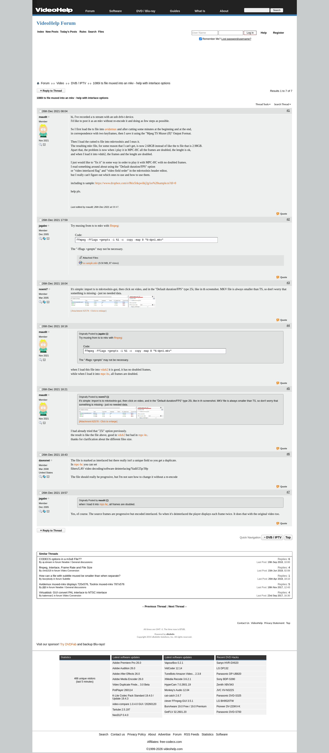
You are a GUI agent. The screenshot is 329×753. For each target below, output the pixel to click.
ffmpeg (114, 225)
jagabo (43, 225)
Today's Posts (68, 31)
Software (115, 11)
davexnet (44, 460)
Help (264, 32)
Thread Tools (262, 104)
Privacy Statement (274, 623)
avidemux (110, 129)
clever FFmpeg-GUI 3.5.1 (179, 700)
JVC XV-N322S (225, 690)
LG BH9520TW (225, 700)
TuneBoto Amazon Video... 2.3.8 (183, 673)
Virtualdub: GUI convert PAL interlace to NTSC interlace (73, 592)
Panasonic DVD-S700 (229, 711)
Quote (282, 214)
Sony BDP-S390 (226, 679)
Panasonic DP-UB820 (229, 673)
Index (40, 31)
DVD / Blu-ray (145, 11)
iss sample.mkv (90, 263)
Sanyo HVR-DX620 (227, 662)
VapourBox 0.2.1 (174, 662)
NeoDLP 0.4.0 (120, 715)
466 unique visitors (84, 678)
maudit (43, 117)
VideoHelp (257, 623)
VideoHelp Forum (56, 23)
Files (101, 31)
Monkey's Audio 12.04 (177, 690)
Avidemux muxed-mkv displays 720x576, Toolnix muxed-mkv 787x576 (81, 584)
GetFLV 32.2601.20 (176, 711)
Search (92, 31)
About (224, 11)
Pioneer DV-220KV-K (228, 706)
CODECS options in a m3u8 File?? (60, 559)
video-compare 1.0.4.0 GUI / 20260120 (134, 704)
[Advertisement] (165, 62)
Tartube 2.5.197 (121, 709)
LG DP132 (223, 668)
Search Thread (281, 104)
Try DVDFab (68, 644)
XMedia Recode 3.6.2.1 (178, 679)
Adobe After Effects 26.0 (126, 673)
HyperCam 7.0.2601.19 (178, 684)
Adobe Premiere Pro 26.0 (127, 662)
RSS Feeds (191, 734)
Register (278, 32)
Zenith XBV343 (225, 684)
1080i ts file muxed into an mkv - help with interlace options (131, 83)
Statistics (207, 734)
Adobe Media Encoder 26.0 (128, 679)
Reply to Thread (51, 90)
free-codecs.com (171, 741)
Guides (175, 11)
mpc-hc (104, 373)
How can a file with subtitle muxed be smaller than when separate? (79, 575)
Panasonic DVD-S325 (229, 695)
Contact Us (243, 623)
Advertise (164, 734)
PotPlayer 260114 (123, 690)
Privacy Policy (136, 734)
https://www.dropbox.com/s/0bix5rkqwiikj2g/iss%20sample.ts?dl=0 (135, 183)
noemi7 (43, 289)
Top (288, 537)
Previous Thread (155, 606)
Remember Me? (210, 38)
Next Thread (176, 606)
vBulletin (170, 634)
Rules (83, 31)
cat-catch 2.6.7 (173, 695)
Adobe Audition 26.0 (124, 668)
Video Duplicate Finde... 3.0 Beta (131, 684)
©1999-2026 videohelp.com (164, 749)
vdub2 (104, 369)
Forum (90, 11)
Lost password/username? (236, 38)
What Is (200, 11)
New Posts (52, 31)
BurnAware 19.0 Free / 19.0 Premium (186, 706)
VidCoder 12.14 (173, 668)
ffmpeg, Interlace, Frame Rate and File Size (65, 567)
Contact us (118, 734)
